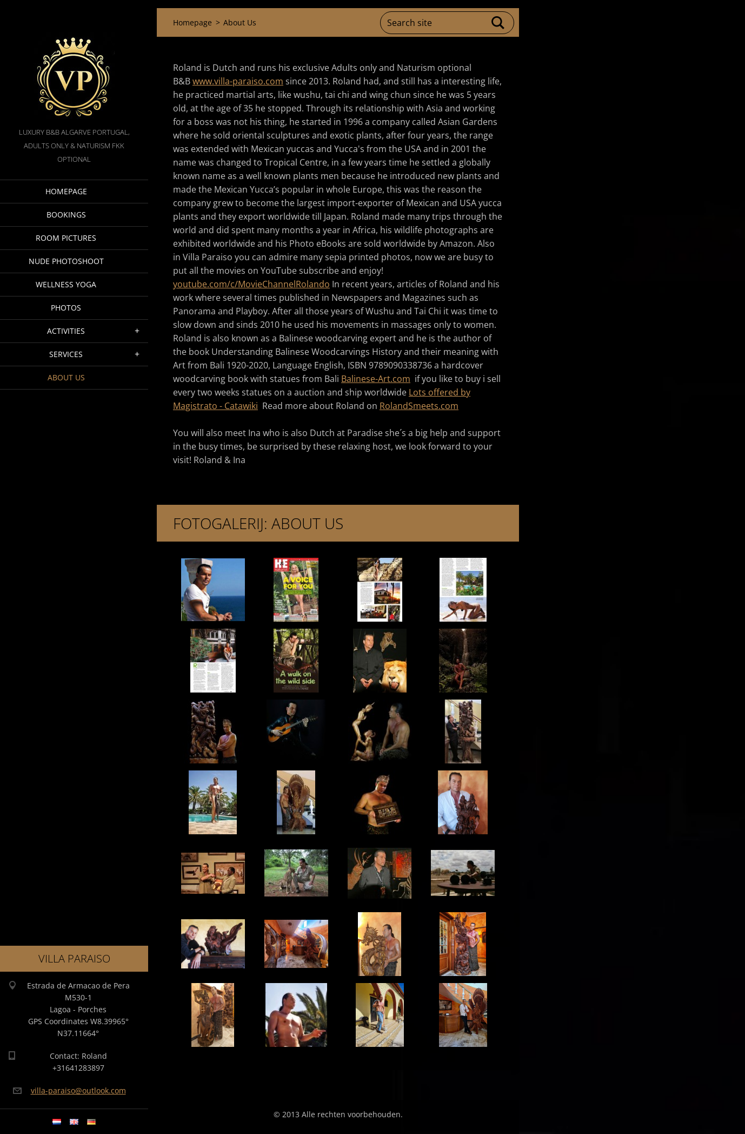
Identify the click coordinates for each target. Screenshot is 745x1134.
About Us (66, 377)
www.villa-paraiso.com (237, 81)
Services (66, 354)
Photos (66, 307)
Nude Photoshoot (66, 261)
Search (498, 23)
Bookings (66, 214)
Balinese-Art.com (375, 379)
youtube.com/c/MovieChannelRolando (251, 284)
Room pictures (66, 238)
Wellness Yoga (66, 284)
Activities (66, 331)
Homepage (66, 191)
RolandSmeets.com (419, 406)
